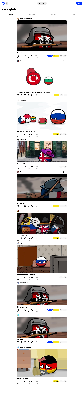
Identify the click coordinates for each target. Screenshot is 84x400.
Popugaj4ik (23, 100)
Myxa (21, 211)
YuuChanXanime (24, 282)
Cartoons (56, 55)
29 (65, 55)
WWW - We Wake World (26, 18)
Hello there (21, 53)
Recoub (50, 55)
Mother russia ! (22, 307)
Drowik (21, 61)
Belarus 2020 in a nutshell (26, 132)
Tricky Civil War (22, 235)
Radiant (22, 315)
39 (65, 277)
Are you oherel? (22, 379)
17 (65, 238)
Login (79, 3)
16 (65, 166)
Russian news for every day (26, 275)
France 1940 (21, 203)
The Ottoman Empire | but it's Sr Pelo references (33, 92)
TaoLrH (21, 171)
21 (65, 310)
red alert (20, 339)
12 (65, 206)
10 (65, 134)
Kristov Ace (23, 139)
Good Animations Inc (25, 347)
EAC (21, 243)
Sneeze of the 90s (23, 164)
